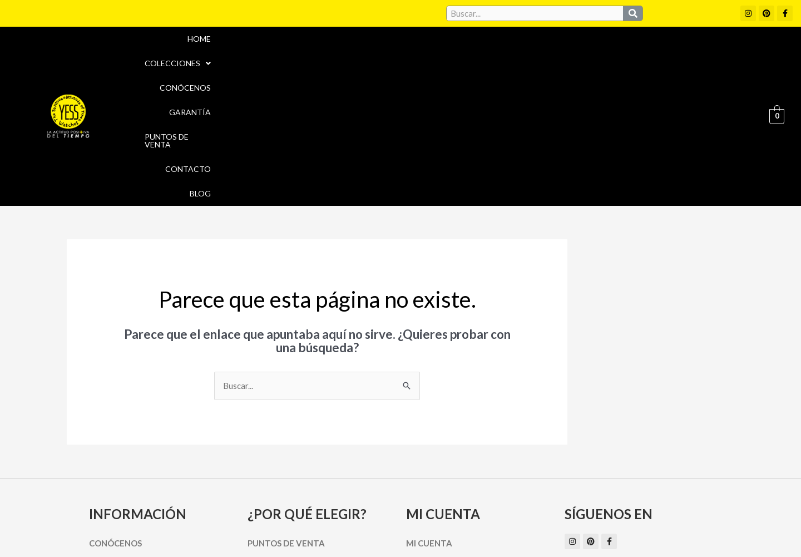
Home (335, 53)
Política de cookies (501, 504)
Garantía (535, 53)
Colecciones (397, 53)
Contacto (684, 53)
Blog (734, 53)
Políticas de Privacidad (600, 504)
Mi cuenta (429, 418)
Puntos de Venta (609, 53)
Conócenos (472, 53)
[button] (396, 54)
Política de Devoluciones (526, 528)
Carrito (424, 438)
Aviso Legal (427, 504)
